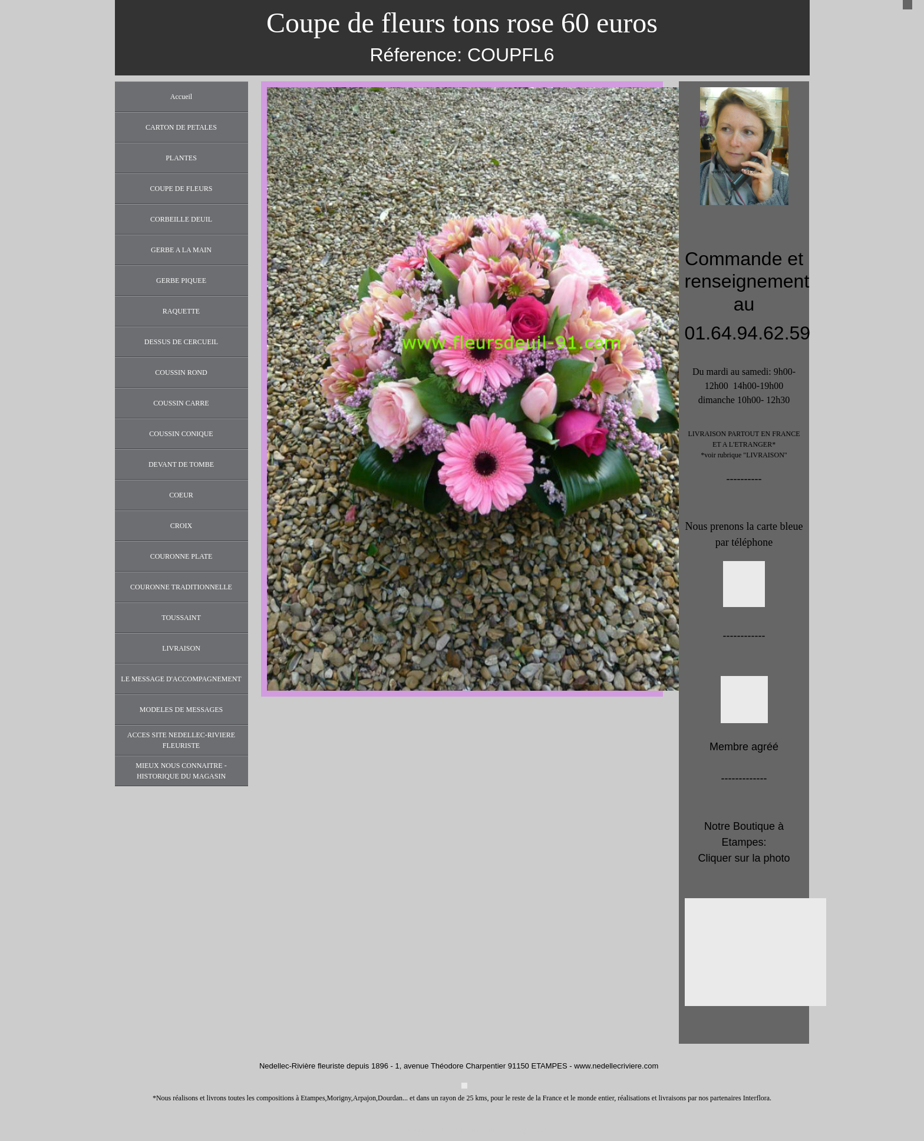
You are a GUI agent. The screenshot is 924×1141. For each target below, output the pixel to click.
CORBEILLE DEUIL (181, 219)
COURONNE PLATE (181, 556)
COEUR (181, 495)
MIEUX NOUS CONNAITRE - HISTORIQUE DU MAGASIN (181, 770)
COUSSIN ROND (181, 372)
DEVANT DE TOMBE (181, 464)
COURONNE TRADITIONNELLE (181, 587)
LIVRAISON (181, 648)
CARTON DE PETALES (181, 127)
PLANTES (181, 158)
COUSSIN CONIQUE (181, 434)
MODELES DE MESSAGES (181, 709)
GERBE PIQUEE (181, 280)
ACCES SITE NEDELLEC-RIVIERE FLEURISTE (181, 740)
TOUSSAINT (180, 618)
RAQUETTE (181, 311)
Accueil (181, 97)
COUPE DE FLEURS (181, 188)
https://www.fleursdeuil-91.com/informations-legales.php (468, 1130)
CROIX (181, 526)
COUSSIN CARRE (181, 403)
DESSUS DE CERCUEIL (181, 342)
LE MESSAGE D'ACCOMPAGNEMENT (181, 679)
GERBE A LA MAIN (181, 250)
